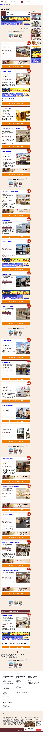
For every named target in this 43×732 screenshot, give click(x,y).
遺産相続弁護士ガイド (18, 681)
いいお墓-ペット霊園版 (6, 689)
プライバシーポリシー (18, 729)
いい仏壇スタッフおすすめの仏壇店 (9, 611)
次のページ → (28, 652)
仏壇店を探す (29, 1)
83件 (8, 225)
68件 (8, 547)
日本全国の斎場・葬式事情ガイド (7, 681)
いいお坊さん (5, 680)
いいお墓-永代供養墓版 (6, 688)
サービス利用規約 (12, 729)
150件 (9, 156)
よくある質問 (40, 1)
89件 (8, 279)
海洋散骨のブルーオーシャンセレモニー (33, 684)
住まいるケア (30, 680)
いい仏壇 (4, 700)
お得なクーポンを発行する (16, 67)
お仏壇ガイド (34, 1)
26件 (8, 113)
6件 (7, 311)
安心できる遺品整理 (18, 687)
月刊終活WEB (5, 707)
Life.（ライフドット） (6, 687)
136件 (9, 76)
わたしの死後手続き (18, 688)
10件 (8, 410)
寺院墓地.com (5, 693)
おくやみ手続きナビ (5, 705)
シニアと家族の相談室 (6, 706)
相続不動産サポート (18, 686)
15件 (9, 197)
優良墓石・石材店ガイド (6, 694)
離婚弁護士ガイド (18, 682)
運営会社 (7, 729)
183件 (9, 463)
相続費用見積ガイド (18, 680)
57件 (8, 345)
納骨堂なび (4, 692)
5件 (7, 367)
